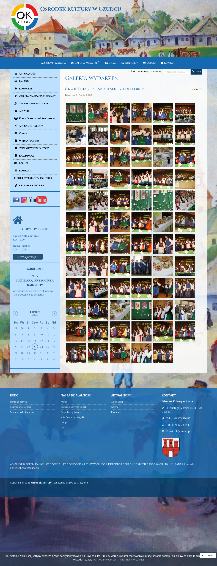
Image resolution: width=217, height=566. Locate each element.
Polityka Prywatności (105, 559)
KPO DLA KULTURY (29, 185)
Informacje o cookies (132, 559)
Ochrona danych (18, 547)
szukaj (196, 71)
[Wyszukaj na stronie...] (176, 72)
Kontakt (168, 62)
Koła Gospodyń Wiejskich (34, 118)
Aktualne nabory (28, 126)
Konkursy (130, 62)
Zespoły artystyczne (31, 103)
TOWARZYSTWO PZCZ (31, 148)
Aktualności (25, 74)
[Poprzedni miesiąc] (15, 348)
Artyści (22, 111)
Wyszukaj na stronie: (150, 71)
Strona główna (53, 62)
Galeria (21, 81)
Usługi (149, 62)
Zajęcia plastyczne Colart (35, 96)
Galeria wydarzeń (85, 62)
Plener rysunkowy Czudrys (33, 178)
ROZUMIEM (207, 555)
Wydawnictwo (26, 141)
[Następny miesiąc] (54, 348)
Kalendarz (24, 156)
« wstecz (196, 89)
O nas (110, 62)
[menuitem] (53, 63)
